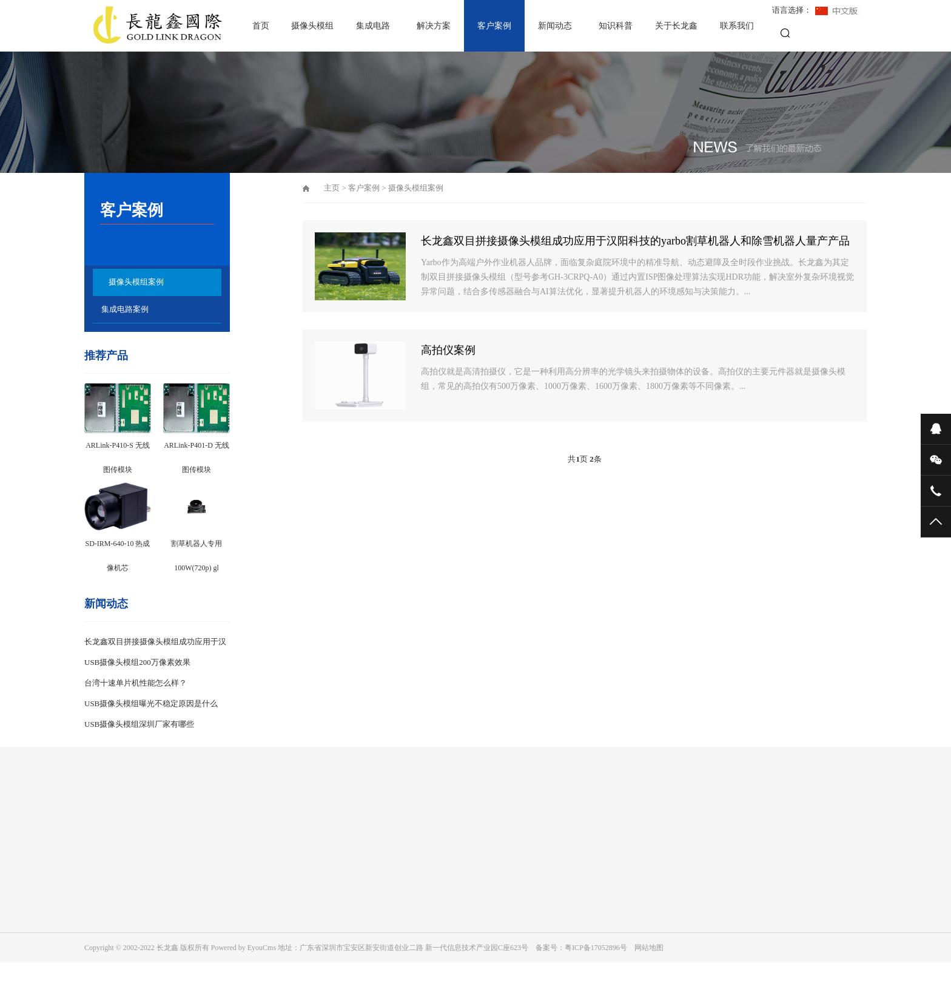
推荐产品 (106, 355)
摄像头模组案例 (136, 281)
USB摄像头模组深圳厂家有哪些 (139, 724)
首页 (260, 25)
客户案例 (494, 25)
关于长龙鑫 (676, 25)
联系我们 (737, 25)
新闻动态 (555, 25)
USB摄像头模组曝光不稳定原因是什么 (151, 703)
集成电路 (373, 25)
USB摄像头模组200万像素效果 (137, 662)
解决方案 (434, 25)
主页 (332, 187)
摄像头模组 (312, 25)
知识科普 (616, 25)
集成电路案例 (125, 309)
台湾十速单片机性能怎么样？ (135, 682)
